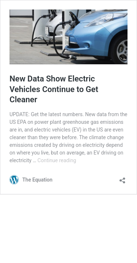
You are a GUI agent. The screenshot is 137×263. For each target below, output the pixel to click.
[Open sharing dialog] (122, 178)
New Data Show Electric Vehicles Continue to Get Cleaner (53, 89)
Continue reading (57, 160)
